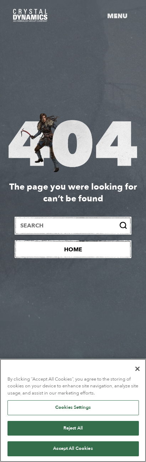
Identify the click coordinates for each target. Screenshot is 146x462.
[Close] (137, 369)
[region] (73, 410)
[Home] (73, 249)
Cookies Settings (73, 407)
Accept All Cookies (73, 448)
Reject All (73, 428)
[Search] (123, 225)
